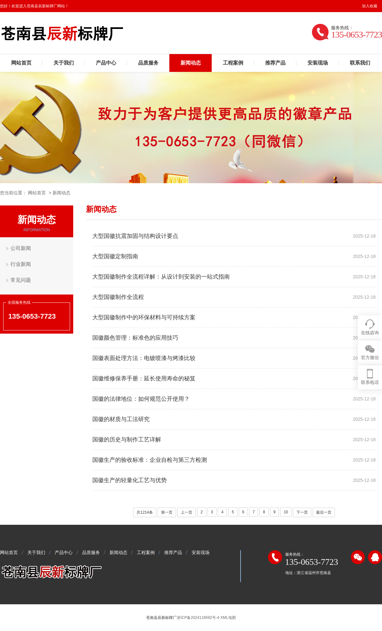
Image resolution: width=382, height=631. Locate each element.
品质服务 (148, 63)
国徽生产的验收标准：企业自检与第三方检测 (149, 460)
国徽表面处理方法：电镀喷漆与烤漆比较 (143, 358)
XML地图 (228, 617)
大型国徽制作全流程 (118, 297)
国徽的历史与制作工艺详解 (126, 439)
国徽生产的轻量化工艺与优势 (129, 480)
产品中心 (106, 63)
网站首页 (21, 63)
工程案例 (233, 63)
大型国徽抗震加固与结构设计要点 (135, 236)
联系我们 (360, 63)
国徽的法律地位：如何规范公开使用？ (141, 399)
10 (286, 512)
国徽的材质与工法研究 (121, 419)
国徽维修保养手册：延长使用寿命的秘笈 (143, 378)
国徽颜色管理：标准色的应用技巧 (135, 338)
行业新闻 (21, 264)
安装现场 (318, 63)
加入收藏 (369, 6)
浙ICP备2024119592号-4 (198, 617)
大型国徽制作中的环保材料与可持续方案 (143, 317)
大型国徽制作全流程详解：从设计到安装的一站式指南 (161, 277)
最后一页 (323, 512)
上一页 (186, 512)
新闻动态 (190, 63)
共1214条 (145, 512)
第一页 (167, 512)
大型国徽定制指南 (115, 256)
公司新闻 (21, 248)
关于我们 (63, 63)
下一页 (302, 512)
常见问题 (21, 280)
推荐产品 (275, 63)
